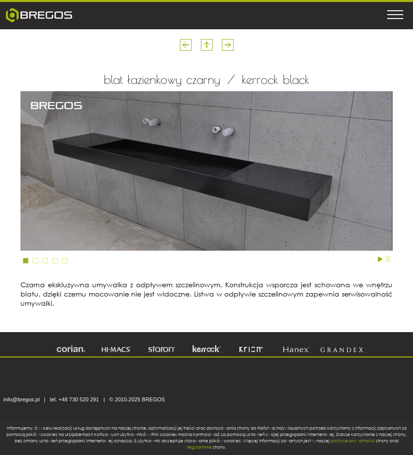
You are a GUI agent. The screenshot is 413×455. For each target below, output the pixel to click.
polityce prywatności (353, 440)
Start (380, 258)
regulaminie (199, 447)
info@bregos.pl (21, 399)
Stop (388, 258)
